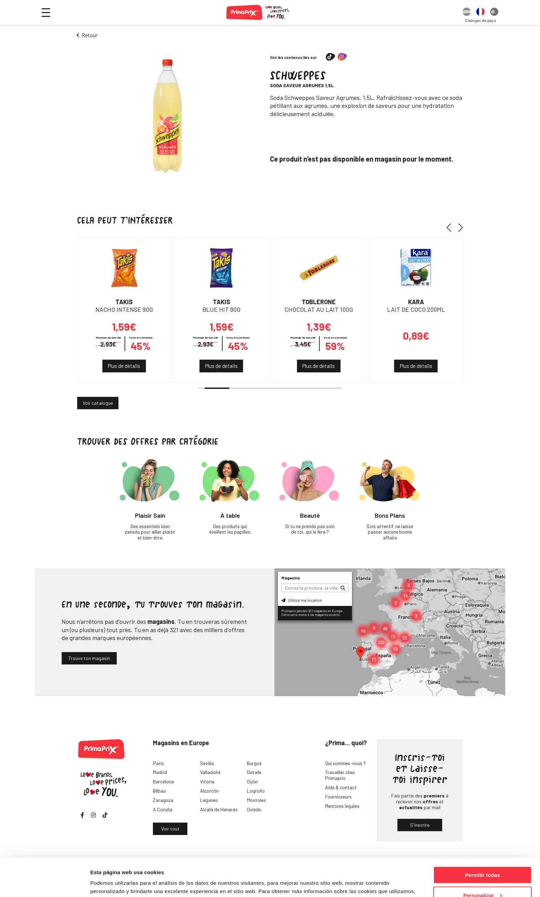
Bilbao (159, 791)
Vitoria (207, 781)
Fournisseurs (338, 797)
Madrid (160, 772)
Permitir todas (482, 840)
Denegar (482, 880)
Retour (89, 35)
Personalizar (482, 860)
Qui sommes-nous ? (345, 763)
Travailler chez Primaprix (340, 775)
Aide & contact (341, 787)
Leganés (209, 800)
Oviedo (254, 809)
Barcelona (163, 781)
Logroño (256, 791)
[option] (467, 12)
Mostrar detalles (110, 883)
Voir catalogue (98, 403)
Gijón (252, 781)
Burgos (254, 763)
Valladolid (210, 772)
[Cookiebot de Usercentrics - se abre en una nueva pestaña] (44, 883)
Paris (158, 763)
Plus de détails (124, 366)
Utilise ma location (301, 600)
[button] (451, 227)
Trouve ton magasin (89, 658)
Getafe (254, 772)
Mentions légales (342, 806)
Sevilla (207, 763)
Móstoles (256, 800)
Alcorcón (209, 791)
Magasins (290, 577)
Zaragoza (163, 800)
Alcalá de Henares (219, 809)
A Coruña (162, 809)
